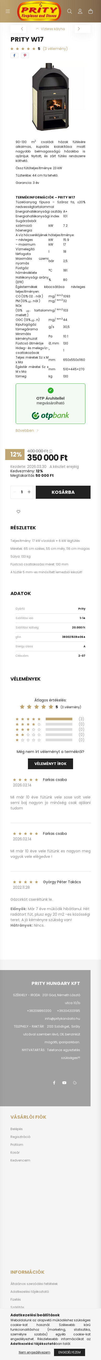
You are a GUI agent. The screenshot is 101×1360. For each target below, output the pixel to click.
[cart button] (90, 11)
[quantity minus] (15, 492)
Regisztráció (20, 1137)
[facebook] (14, 55)
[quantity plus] (29, 492)
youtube (64, 1083)
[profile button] (80, 11)
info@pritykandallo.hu (62, 1018)
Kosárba (63, 492)
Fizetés (15, 1299)
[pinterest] (25, 55)
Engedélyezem (69, 1352)
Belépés (16, 1129)
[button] (18, 512)
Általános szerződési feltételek (34, 1284)
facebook (54, 1083)
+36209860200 (39, 1010)
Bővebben (25, 430)
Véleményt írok (50, 763)
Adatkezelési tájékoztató (29, 1292)
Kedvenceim (20, 1160)
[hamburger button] (8, 11)
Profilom (16, 1145)
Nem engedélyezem (34, 1352)
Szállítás (17, 1307)
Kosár (15, 1152)
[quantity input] (22, 492)
